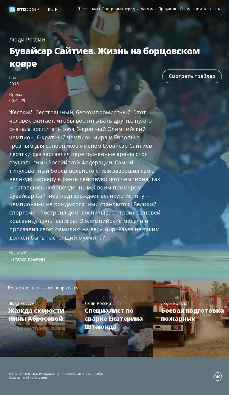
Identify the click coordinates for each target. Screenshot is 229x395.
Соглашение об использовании (29, 377)
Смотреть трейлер (192, 76)
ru (50, 9)
